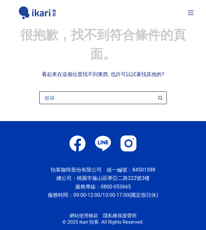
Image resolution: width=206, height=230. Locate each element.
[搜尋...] (96, 97)
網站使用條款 (84, 215)
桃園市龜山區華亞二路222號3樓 (113, 178)
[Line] (103, 143)
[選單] (191, 13)
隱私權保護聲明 (119, 215)
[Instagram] (128, 143)
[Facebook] (77, 143)
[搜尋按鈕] (160, 97)
